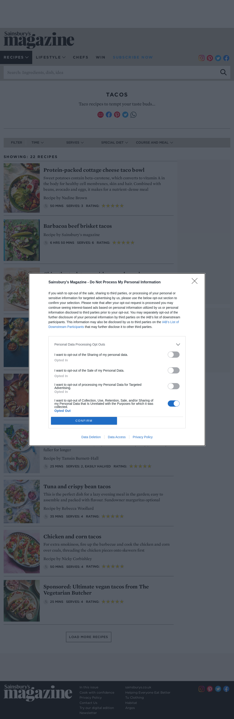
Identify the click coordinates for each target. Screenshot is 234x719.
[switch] (174, 354)
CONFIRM (84, 420)
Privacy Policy (143, 437)
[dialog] (117, 360)
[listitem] (117, 344)
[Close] (196, 282)
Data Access (117, 437)
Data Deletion (91, 437)
